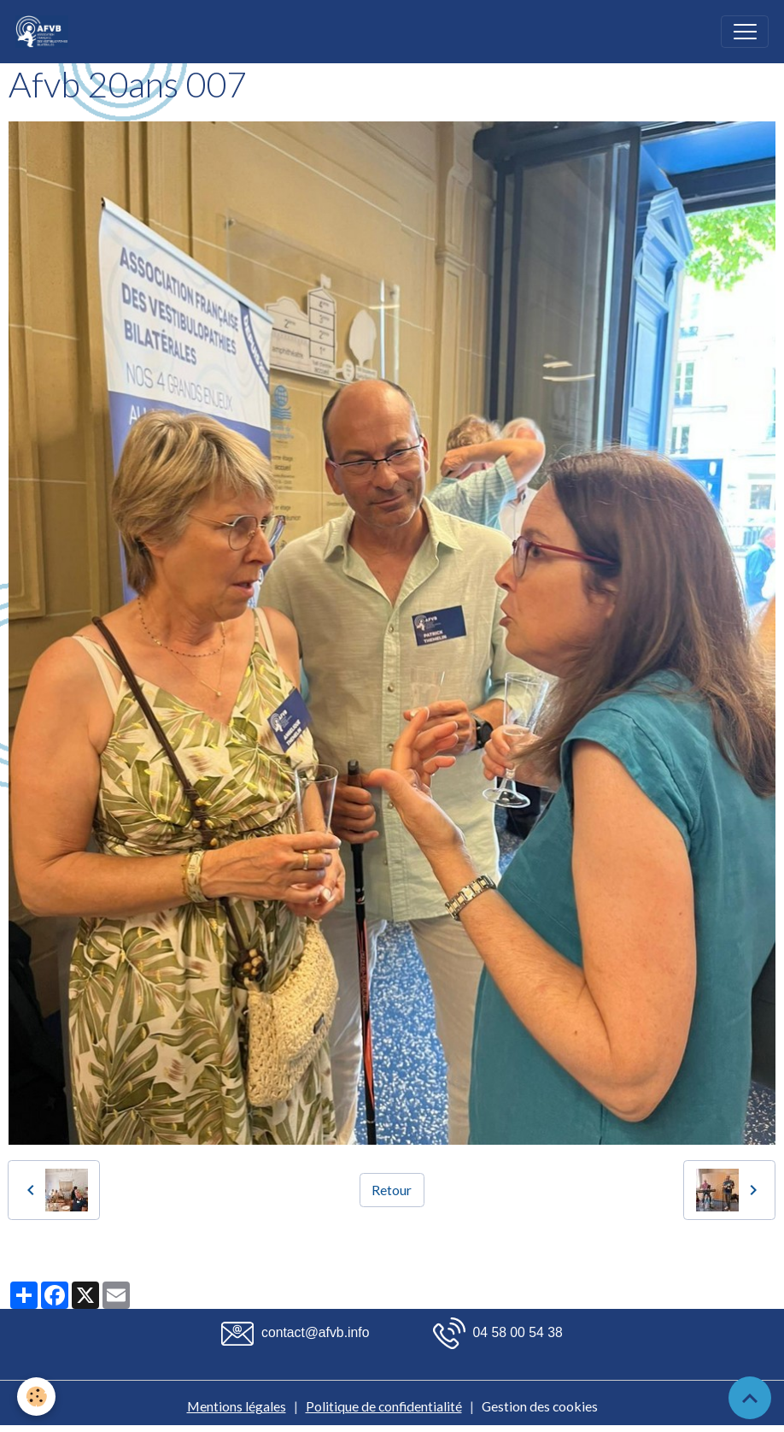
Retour (392, 1190)
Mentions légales (236, 1406)
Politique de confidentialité (384, 1406)
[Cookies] (36, 1396)
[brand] (45, 31)
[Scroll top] (749, 1397)
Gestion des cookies (540, 1406)
